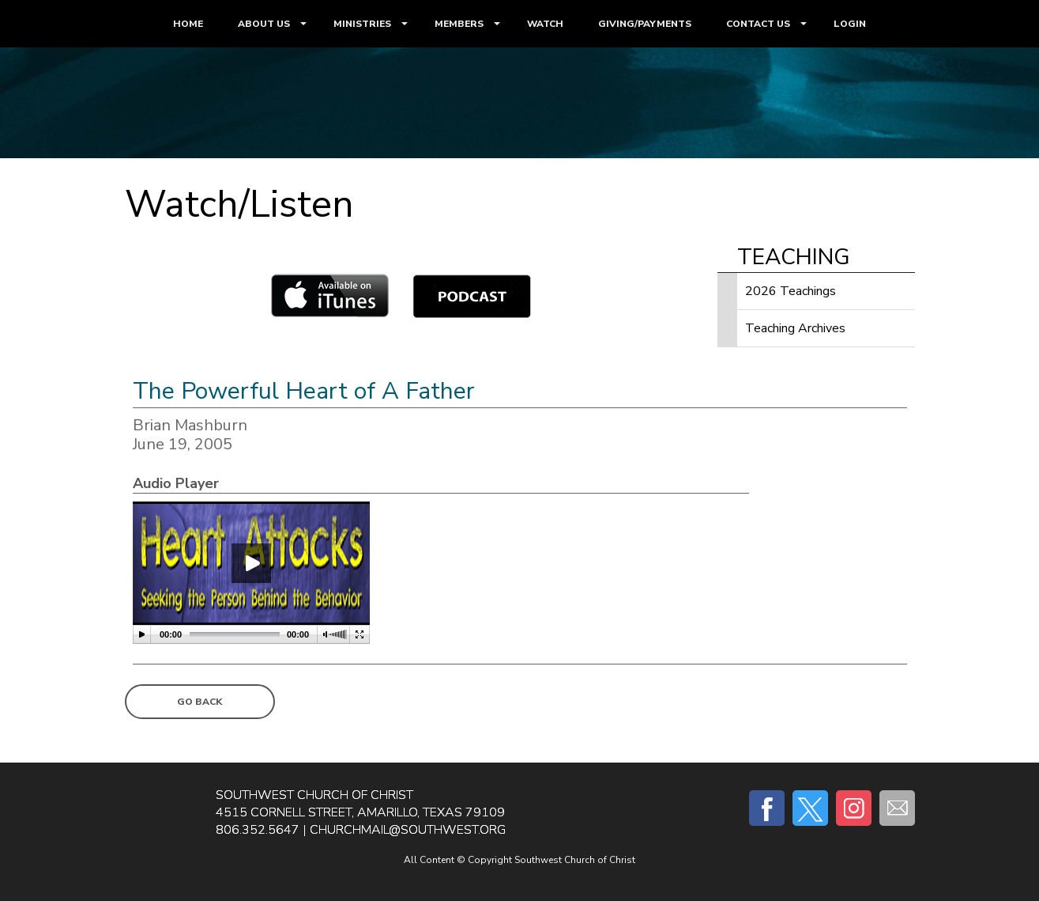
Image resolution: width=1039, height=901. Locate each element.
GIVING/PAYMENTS (644, 23)
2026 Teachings (790, 291)
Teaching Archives (795, 328)
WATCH (545, 23)
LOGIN (850, 23)
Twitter (810, 808)
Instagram (853, 808)
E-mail (897, 808)
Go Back (199, 701)
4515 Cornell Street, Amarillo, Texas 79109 (360, 812)
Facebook (767, 808)
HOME (188, 23)
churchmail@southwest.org (408, 830)
